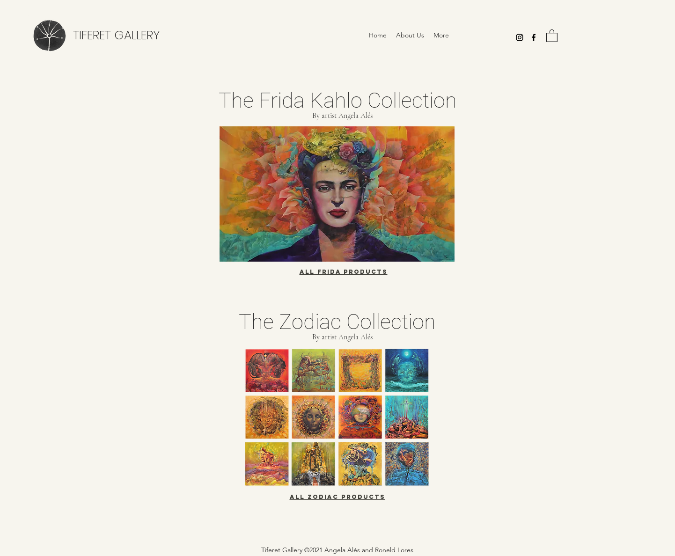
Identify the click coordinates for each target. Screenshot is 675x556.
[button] (552, 35)
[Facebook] (533, 37)
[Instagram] (519, 37)
